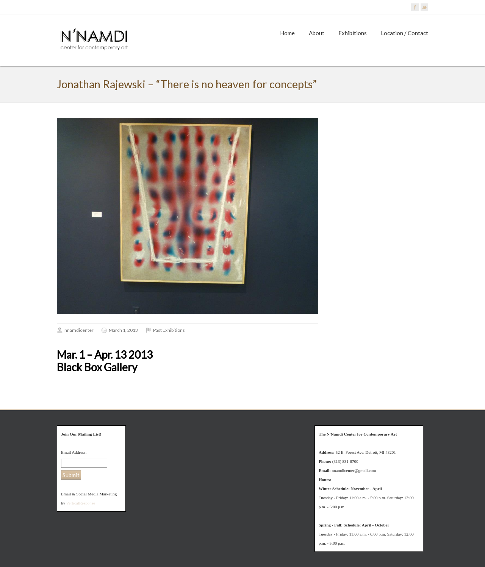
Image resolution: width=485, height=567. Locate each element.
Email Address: (74, 452)
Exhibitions (352, 33)
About (316, 33)
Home (287, 33)
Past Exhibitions (169, 330)
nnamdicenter (79, 330)
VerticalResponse (80, 503)
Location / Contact (404, 33)
